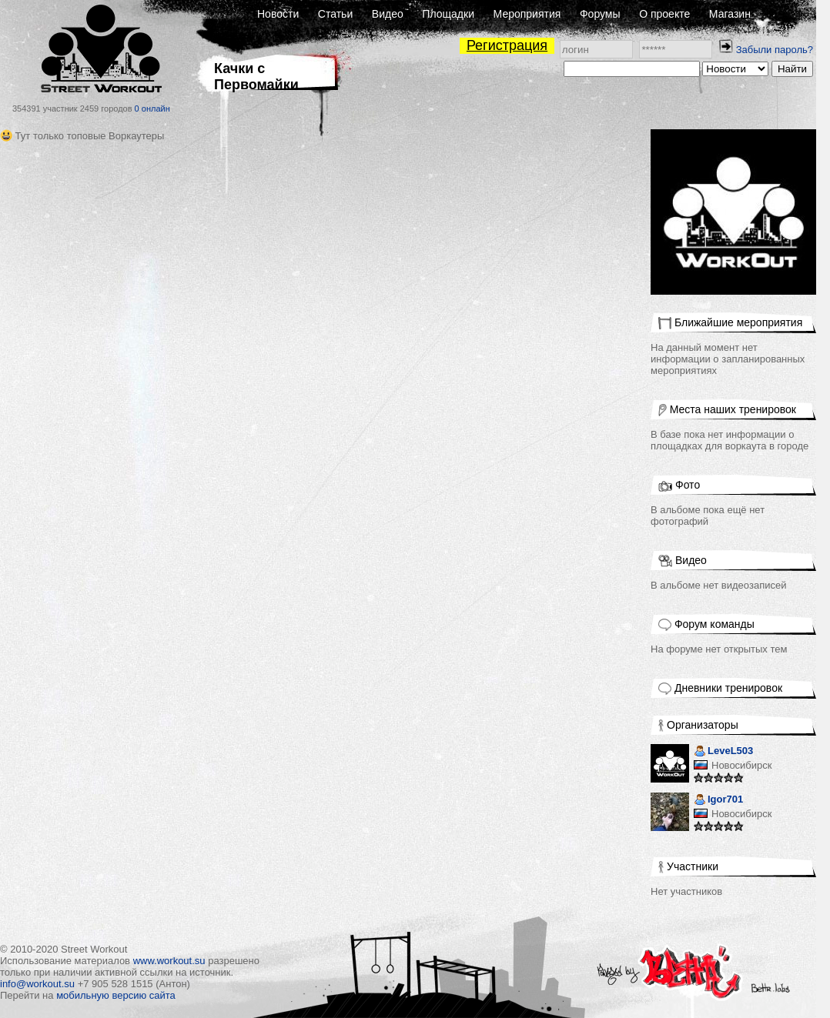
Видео (387, 14)
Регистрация (507, 45)
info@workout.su (37, 984)
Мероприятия (527, 14)
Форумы (600, 14)
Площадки (448, 14)
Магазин (730, 14)
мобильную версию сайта (116, 995)
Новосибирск (741, 765)
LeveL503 (723, 752)
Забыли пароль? (774, 49)
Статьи (335, 14)
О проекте (664, 14)
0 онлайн (152, 108)
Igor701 (718, 800)
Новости (278, 14)
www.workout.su (169, 960)
